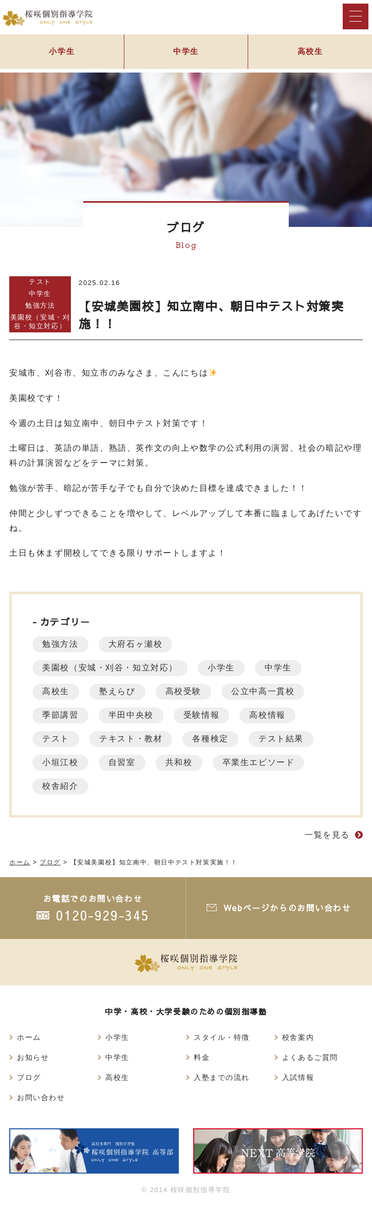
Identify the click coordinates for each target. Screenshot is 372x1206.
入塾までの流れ (222, 1077)
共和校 (181, 762)
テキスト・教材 (132, 738)
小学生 (62, 52)
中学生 (186, 52)
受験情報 (204, 715)
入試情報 (298, 1077)
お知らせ (33, 1057)
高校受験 (185, 691)
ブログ (29, 1077)
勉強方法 (40, 305)
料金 (202, 1057)
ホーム (29, 1037)
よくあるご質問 (310, 1057)
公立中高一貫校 (266, 691)
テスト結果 (284, 738)
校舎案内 (298, 1037)
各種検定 (213, 738)
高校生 (56, 691)
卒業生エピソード (262, 762)
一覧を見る (327, 834)
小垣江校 (61, 762)
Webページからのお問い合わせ (287, 907)
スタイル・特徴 (222, 1037)
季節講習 (61, 715)
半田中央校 (132, 715)
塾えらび (119, 691)
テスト (40, 282)
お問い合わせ (41, 1097)
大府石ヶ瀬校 (137, 644)
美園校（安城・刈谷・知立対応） (40, 321)
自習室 (123, 762)
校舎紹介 (61, 786)
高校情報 (271, 715)
